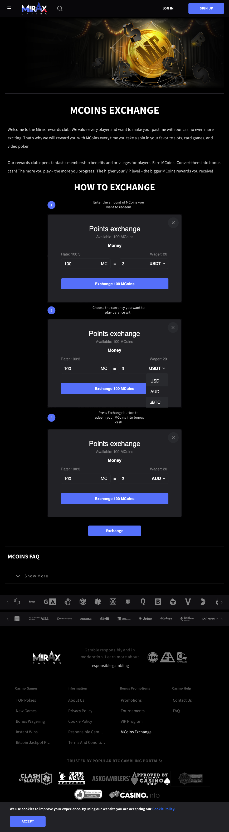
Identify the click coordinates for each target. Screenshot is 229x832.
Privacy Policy (80, 711)
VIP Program (132, 721)
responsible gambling (109, 665)
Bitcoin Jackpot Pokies (34, 742)
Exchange (114, 531)
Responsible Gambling (86, 732)
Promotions (131, 700)
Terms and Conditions (86, 742)
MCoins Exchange (136, 732)
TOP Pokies (26, 700)
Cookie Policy (80, 721)
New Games (26, 711)
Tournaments (133, 711)
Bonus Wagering (30, 721)
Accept (28, 821)
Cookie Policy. (163, 809)
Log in (168, 8)
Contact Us (182, 700)
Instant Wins (27, 732)
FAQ (176, 711)
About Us (76, 700)
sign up (206, 8)
